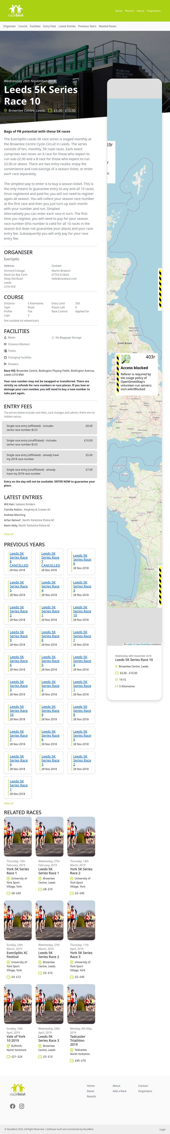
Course (22, 26)
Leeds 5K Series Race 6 (82, 559)
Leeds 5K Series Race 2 (19, 611)
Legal (162, 1129)
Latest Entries (67, 26)
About (140, 11)
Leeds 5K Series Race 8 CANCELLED (19, 559)
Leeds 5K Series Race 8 (50, 636)
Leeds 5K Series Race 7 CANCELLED (50, 559)
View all (8, 534)
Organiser (9, 26)
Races (118, 11)
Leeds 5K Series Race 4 (50, 586)
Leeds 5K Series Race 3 (82, 586)
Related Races (107, 26)
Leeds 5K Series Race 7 (82, 636)
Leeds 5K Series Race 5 (19, 586)
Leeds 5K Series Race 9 (19, 636)
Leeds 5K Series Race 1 (50, 611)
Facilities (35, 26)
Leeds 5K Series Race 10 (82, 611)
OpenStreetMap (143, 644)
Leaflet (128, 644)
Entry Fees (49, 26)
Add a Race (120, 1091)
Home (91, 1086)
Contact (143, 1086)
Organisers (154, 11)
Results (129, 11)
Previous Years (87, 26)
